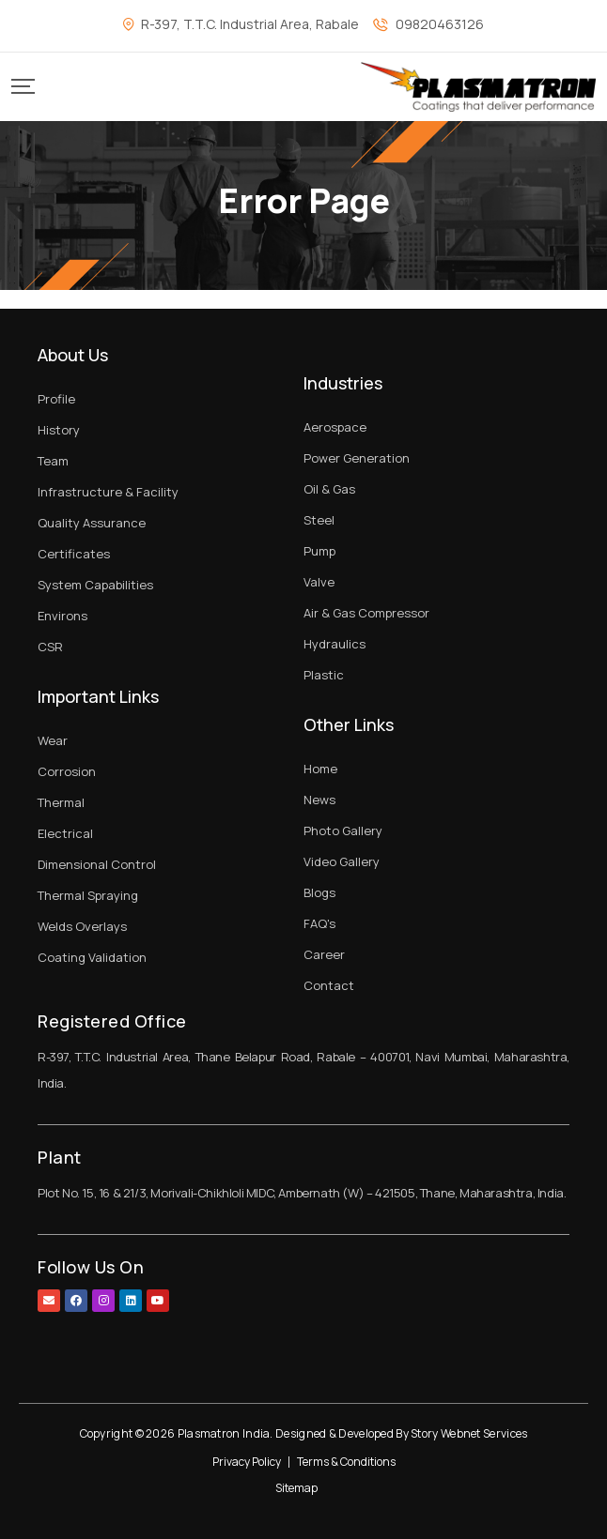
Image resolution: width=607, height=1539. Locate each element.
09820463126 (440, 24)
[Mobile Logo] (478, 87)
